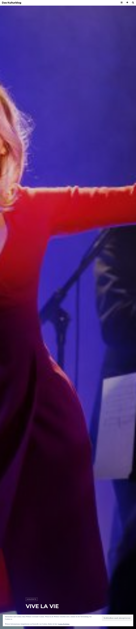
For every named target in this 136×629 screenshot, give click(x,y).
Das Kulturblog (11, 2)
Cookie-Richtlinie (63, 624)
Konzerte (31, 599)
